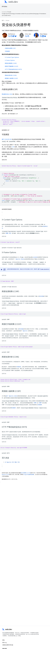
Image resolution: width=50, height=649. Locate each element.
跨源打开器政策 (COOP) (11, 66)
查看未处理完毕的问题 (7, 645)
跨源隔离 (40, 404)
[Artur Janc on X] (26, 36)
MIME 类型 (8, 233)
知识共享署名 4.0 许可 (25, 473)
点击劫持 (35, 257)
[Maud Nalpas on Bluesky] (45, 36)
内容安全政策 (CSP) (10, 48)
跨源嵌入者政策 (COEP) (11, 78)
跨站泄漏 (41, 296)
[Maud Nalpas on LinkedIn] (43, 36)
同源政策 (19, 366)
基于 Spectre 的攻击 (11, 396)
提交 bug (4, 642)
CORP (40, 402)
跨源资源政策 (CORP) (11, 63)
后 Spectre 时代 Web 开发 (12, 462)
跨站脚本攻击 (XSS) (7, 94)
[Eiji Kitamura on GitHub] (11, 36)
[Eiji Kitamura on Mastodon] (13, 36)
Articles (4, 6)
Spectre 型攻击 (20, 259)
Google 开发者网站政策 (28, 474)
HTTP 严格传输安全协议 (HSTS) (13, 69)
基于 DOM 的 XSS (6, 139)
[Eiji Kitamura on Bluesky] (15, 36)
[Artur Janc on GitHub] (28, 36)
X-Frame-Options (10, 60)
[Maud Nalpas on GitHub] (41, 36)
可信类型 (7, 51)
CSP (13, 147)
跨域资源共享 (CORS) (11, 75)
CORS (35, 402)
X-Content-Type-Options (12, 57)
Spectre (25, 330)
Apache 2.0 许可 (5, 474)
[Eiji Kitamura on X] (9, 36)
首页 (3, 20)
